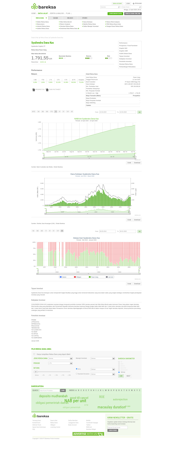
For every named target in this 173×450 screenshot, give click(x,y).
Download (137, 163)
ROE (102, 397)
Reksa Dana (44, 38)
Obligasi (52, 425)
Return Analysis (65, 24)
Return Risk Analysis (113, 22)
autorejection (120, 399)
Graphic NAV (123, 48)
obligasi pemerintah (71, 407)
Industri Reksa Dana (43, 26)
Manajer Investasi (81, 358)
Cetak (129, 163)
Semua (123, 372)
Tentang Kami (36, 420)
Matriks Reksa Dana (89, 24)
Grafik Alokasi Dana (125, 53)
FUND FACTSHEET (53, 89)
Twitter (88, 425)
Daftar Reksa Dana (43, 22)
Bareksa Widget (91, 429)
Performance (123, 43)
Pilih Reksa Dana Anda (113, 24)
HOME (33, 13)
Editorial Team (36, 425)
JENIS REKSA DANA (40, 358)
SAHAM (55, 18)
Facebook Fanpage (92, 423)
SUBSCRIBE (113, 430)
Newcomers (40, 24)
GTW (86, 405)
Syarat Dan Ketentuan (39, 427)
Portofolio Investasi (125, 61)
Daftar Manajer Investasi (91, 26)
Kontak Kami (36, 423)
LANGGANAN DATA (115, 13)
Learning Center (55, 427)
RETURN (36, 368)
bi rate (127, 406)
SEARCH (35, 390)
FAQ (33, 429)
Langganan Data (73, 423)
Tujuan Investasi (124, 56)
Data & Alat (34, 38)
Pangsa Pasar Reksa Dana (114, 26)
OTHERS (84, 18)
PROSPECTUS (38, 89)
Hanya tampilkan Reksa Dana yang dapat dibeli (53, 354)
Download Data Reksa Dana (69, 28)
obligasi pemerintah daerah (52, 402)
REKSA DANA (40, 18)
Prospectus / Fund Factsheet (128, 45)
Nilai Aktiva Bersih (66, 22)
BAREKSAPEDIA (37, 386)
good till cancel (79, 397)
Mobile (88, 420)
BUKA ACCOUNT (117, 3)
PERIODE (37, 363)
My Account (137, 3)
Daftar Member (73, 420)
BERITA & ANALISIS (57, 13)
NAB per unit (75, 401)
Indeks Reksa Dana (43, 28)
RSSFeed (89, 427)
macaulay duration (112, 407)
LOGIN (128, 3)
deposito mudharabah (53, 396)
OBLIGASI (70, 18)
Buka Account (72, 425)
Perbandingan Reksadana (127, 67)
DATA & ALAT (43, 13)
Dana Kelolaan (87, 22)
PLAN (68, 13)
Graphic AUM (123, 51)
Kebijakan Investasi (125, 59)
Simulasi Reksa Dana (66, 26)
